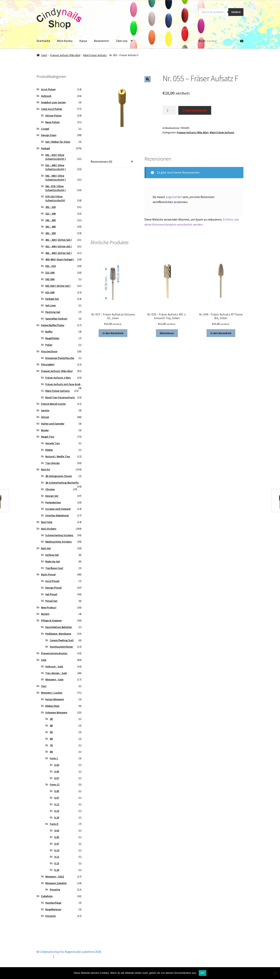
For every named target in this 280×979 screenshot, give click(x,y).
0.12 (56, 804)
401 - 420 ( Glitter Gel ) (58, 239)
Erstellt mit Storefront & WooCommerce (82, 957)
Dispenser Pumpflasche (59, 358)
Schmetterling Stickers (59, 535)
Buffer (48, 331)
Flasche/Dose (49, 351)
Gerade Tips (52, 443)
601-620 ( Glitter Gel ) (58, 286)
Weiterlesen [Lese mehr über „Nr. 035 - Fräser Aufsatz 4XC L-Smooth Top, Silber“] (167, 333)
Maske (45, 430)
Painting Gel (52, 312)
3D (51, 719)
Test (43, 686)
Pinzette (55, 889)
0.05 (56, 771)
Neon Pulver (52, 122)
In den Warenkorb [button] (112, 333)
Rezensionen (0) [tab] (101, 161)
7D (51, 745)
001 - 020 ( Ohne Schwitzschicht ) (55, 157)
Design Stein (48, 135)
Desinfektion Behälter (58, 627)
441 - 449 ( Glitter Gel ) (58, 253)
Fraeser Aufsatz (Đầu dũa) (65, 55)
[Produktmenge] (169, 110)
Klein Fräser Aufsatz (95, 55)
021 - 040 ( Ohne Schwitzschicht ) (55, 167)
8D (51, 751)
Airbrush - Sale (54, 666)
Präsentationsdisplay (54, 653)
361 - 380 (50, 226)
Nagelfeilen (52, 338)
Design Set (51, 496)
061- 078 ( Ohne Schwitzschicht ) (55, 188)
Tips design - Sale (56, 673)
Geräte (45, 410)
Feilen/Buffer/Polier (52, 325)
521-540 (49, 272)
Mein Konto (65, 41)
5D (51, 732)
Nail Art (45, 469)
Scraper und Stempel (58, 509)
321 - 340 (50, 213)
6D (51, 738)
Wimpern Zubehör (56, 883)
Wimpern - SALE (54, 876)
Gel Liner (50, 305)
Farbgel (45, 148)
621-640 (49, 292)
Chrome (50, 489)
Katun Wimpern (54, 699)
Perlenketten (53, 502)
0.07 (56, 778)
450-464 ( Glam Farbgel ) (59, 259)
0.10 (56, 850)
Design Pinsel (53, 587)
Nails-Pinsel (48, 574)
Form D (54, 824)
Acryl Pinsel (52, 581)
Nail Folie (46, 522)
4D (51, 725)
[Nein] (275, 973)
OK (202, 972)
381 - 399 (50, 233)
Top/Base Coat (54, 568)
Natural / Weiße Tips (57, 456)
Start (44, 55)
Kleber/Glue (52, 706)
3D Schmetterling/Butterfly (62, 482)
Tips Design (52, 463)
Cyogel (45, 128)
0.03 (56, 765)
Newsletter (101, 41)
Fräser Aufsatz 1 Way (58, 377)
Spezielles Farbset (56, 318)
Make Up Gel (52, 561)
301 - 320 (50, 207)
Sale (43, 660)
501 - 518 (50, 266)
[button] (147, 79)
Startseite (43, 41)
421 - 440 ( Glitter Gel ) (58, 246)
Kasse (83, 41)
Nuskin (45, 614)
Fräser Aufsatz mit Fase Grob (62, 384)
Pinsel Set (51, 601)
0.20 (56, 817)
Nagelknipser (53, 909)
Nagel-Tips (47, 436)
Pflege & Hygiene (51, 620)
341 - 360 (50, 220)
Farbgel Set (52, 299)
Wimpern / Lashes (51, 692)
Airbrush (46, 96)
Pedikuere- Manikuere (58, 633)
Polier (48, 345)
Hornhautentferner (61, 646)
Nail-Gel (46, 548)
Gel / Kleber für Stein (57, 141)
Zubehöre (46, 896)
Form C (54, 758)
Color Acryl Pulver (51, 109)
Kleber (49, 450)
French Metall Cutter (53, 404)
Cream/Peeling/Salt (62, 640)
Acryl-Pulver (48, 89)
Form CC (55, 784)
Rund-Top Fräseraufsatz (60, 397)
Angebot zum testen (53, 102)
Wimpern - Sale (54, 679)
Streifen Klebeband (57, 515)
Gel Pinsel (51, 594)
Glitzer (45, 417)
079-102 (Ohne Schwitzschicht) (55, 198)
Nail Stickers (48, 528)
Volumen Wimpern (56, 712)
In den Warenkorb (195, 110)
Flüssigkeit (47, 364)
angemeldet (174, 197)
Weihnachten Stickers (58, 541)
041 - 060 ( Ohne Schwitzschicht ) (55, 177)
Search (236, 12)
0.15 (56, 811)
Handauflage (53, 902)
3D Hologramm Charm (58, 476)
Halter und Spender (52, 423)
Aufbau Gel (52, 555)
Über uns (122, 41)
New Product (48, 607)
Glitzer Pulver (53, 115)
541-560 (49, 279)
